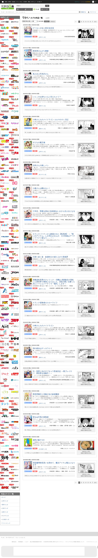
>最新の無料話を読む (86, 41)
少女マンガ (5, 508)
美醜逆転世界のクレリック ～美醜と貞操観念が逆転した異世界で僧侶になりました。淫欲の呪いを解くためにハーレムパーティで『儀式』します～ (54, 282)
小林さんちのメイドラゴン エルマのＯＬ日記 (50, 120)
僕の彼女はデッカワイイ (42, 348)
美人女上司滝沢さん (41, 74)
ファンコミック (6, 523)
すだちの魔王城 (39, 142)
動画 (6, 1)
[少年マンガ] (42, 37)
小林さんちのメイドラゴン (43, 326)
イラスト (29, 9)
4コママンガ (5, 515)
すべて (4, 497)
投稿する (83, 12)
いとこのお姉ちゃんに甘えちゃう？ (47, 97)
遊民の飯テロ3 (38, 440)
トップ (20, 9)
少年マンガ (5, 501)
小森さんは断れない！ (41, 188)
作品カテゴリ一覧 (7, 494)
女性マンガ (5, 512)
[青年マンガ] (42, 106)
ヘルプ (26, 541)
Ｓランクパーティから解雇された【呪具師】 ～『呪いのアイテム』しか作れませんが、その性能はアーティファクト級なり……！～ (54, 236)
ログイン (77, 1)
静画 (9, 1)
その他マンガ (5, 519)
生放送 (13, 1)
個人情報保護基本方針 (36, 541)
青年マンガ (5, 504)
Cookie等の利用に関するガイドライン (54, 541)
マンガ (37, 9)
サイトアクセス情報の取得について (74, 541)
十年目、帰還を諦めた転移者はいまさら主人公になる (54, 211)
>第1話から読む (86, 39)
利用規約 (20, 541)
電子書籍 (45, 9)
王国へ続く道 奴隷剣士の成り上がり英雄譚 (50, 257)
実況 (29, 1)
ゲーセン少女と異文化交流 (43, 28)
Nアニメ (33, 1)
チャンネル (19, 1)
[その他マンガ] (43, 449)
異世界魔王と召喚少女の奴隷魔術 (46, 394)
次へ (95, 21)
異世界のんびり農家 (41, 51)
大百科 (25, 1)
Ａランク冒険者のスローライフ (45, 303)
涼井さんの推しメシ (41, 165)
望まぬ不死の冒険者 (41, 417)
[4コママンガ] (42, 174)
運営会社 (14, 541)
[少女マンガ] (42, 472)
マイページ (93, 12)
